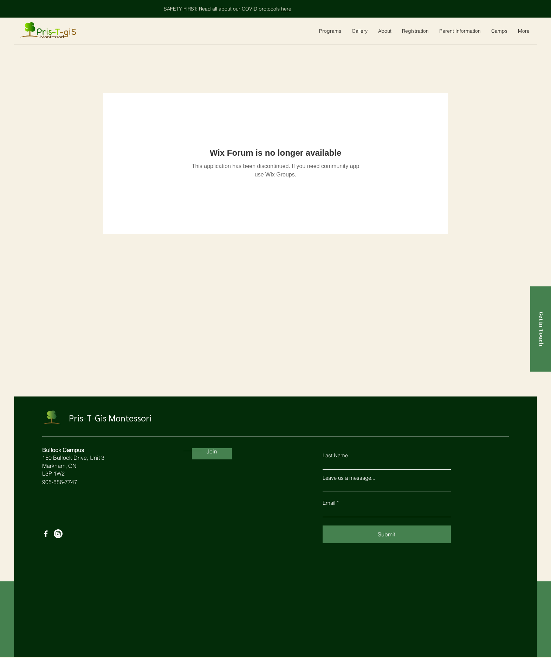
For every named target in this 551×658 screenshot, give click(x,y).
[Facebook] (45, 533)
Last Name (335, 455)
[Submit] (387, 534)
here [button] (286, 9)
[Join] (212, 451)
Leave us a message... (349, 477)
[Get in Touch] (540, 329)
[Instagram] (58, 533)
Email (329, 502)
